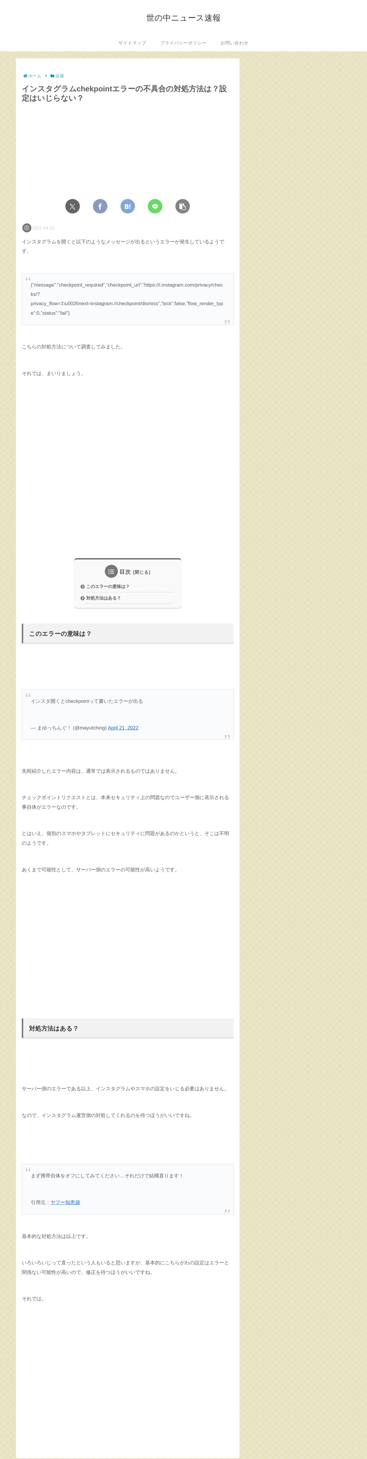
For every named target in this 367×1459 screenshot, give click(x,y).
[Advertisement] (128, 464)
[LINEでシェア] (155, 206)
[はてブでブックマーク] (127, 206)
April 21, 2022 (123, 729)
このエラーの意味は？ (108, 586)
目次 (125, 572)
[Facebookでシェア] (100, 206)
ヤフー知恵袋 (65, 1203)
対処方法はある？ (103, 598)
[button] (182, 206)
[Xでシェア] (72, 206)
